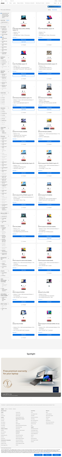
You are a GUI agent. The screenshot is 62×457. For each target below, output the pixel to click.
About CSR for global (49, 415)
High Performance (4, 38)
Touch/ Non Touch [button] (5, 128)
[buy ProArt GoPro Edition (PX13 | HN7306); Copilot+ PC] (23, 29)
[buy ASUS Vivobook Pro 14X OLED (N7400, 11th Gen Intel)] (49, 324)
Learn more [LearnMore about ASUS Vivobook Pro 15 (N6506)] (49, 204)
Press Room (48, 417)
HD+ (3, 122)
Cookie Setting (38, 454)
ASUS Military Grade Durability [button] (5, 295)
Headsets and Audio (19, 436)
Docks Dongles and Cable (20, 443)
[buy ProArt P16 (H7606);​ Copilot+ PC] (20, 64)
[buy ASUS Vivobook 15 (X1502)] (18, 292)
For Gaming (3, 425)
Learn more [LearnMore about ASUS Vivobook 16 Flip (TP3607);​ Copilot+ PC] (49, 172)
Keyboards (17, 433)
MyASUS (32, 441)
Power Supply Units (4, 445)
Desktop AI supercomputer (20, 430)
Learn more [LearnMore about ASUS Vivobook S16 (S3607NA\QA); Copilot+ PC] (23, 172)
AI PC (32, 412)
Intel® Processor (4, 197)
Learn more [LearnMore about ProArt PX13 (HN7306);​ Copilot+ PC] (49, 39)
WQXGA (4, 117)
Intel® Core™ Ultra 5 (4, 174)
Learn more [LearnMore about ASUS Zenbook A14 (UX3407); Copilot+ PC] (23, 109)
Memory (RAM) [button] (5, 213)
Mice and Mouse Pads (19, 435)
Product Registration (34, 433)
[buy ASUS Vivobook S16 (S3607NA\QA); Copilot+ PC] (23, 163)
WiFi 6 (17, 422)
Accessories (3, 415)
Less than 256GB (4, 261)
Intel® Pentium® (4, 150)
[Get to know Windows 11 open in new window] (54, 7)
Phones (2, 414)
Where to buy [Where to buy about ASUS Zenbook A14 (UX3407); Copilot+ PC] (23, 107)
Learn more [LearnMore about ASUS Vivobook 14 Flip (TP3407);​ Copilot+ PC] (23, 204)
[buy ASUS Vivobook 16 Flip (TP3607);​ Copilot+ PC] (48, 163)
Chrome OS (4, 89)
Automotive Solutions (34, 417)
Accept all (57, 454)
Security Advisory (34, 438)
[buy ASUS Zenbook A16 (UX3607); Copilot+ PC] (47, 64)
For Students (3, 423)
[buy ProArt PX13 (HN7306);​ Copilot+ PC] (46, 28)
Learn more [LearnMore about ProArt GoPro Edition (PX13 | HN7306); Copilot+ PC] (23, 41)
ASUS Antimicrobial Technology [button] (5, 280)
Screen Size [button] (5, 92)
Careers (47, 418)
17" (3, 104)
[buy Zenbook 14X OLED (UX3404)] (45, 131)
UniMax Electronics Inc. (50, 423)
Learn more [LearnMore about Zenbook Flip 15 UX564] (23, 334)
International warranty (34, 428)
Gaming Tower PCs (4, 435)
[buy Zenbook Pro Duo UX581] (43, 292)
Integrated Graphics (4, 228)
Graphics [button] (5, 225)
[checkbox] (5, 38)
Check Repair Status (34, 430)
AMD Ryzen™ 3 (4, 160)
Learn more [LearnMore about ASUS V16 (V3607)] (23, 236)
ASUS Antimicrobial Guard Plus (4, 285)
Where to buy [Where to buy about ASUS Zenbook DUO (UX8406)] (49, 107)
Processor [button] (5, 136)
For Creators (3, 422)
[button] (56, 1)
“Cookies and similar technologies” (44, 452)
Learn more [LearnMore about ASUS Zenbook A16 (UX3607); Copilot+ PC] (49, 73)
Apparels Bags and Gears (20, 438)
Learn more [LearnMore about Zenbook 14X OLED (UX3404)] (49, 141)
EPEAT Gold (4, 306)
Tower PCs (3, 433)
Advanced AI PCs (34, 422)
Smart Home (18, 428)
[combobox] (56, 10)
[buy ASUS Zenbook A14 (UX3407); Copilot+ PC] (22, 98)
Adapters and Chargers (19, 441)
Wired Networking (19, 427)
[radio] (23, 22)
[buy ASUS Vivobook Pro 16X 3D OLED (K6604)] (22, 260)
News (47, 412)
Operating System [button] (5, 71)
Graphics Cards (3, 443)
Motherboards (3, 441)
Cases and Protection (19, 440)
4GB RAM (4, 214)
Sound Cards (18, 412)
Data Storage (18, 415)
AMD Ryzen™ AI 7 (4, 200)
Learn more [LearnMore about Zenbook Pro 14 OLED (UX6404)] (23, 141)
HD (3, 124)
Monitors (2, 430)
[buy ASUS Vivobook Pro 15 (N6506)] (45, 195)
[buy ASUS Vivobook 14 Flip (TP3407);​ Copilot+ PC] (23, 195)
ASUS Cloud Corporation (50, 422)
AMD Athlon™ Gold (4, 157)
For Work (2, 420)
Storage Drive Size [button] (5, 258)
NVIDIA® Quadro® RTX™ (3, 244)
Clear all (7, 20)
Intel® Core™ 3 (4, 188)
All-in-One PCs (3, 432)
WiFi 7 (17, 420)
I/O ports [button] (5, 271)
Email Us (32, 435)
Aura (32, 425)
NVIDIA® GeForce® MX (4, 232)
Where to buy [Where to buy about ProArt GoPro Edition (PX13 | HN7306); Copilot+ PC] (23, 39)
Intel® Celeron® (4, 154)
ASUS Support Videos (34, 440)
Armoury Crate (33, 423)
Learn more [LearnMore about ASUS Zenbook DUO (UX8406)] (49, 109)
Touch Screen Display (4, 131)
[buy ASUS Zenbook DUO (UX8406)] (45, 98)
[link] (2, 3)
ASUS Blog (33, 418)
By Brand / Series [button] (5, 58)
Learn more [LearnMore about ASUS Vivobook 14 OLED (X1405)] (49, 270)
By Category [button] (5, 26)
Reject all (47, 454)
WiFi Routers (18, 423)
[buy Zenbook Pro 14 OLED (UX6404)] (20, 131)
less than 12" (4, 95)
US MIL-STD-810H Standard (4, 299)
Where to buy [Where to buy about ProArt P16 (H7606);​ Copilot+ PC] (23, 73)
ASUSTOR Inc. (48, 420)
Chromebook (4, 67)
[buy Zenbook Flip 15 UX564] (18, 324)
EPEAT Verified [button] (5, 304)
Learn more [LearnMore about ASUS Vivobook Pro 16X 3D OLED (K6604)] (23, 270)
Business (60, 0)
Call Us (32, 436)
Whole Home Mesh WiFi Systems (21, 425)
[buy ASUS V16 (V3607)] (17, 226)
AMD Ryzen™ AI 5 (4, 202)
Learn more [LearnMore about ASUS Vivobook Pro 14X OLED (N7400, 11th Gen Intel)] (49, 334)
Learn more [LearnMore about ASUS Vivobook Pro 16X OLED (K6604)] (49, 238)
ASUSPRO (32, 415)
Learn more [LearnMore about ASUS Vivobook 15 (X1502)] (23, 301)
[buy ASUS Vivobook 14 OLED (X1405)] (45, 260)
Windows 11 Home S (4, 80)
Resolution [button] (5, 108)
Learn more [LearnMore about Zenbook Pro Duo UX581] (49, 301)
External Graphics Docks (20, 417)
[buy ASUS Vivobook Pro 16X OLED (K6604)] (47, 226)
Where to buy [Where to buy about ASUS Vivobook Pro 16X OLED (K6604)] (49, 236)
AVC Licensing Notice (34, 420)
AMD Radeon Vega (4, 248)
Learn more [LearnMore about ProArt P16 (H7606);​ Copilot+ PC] (23, 75)
